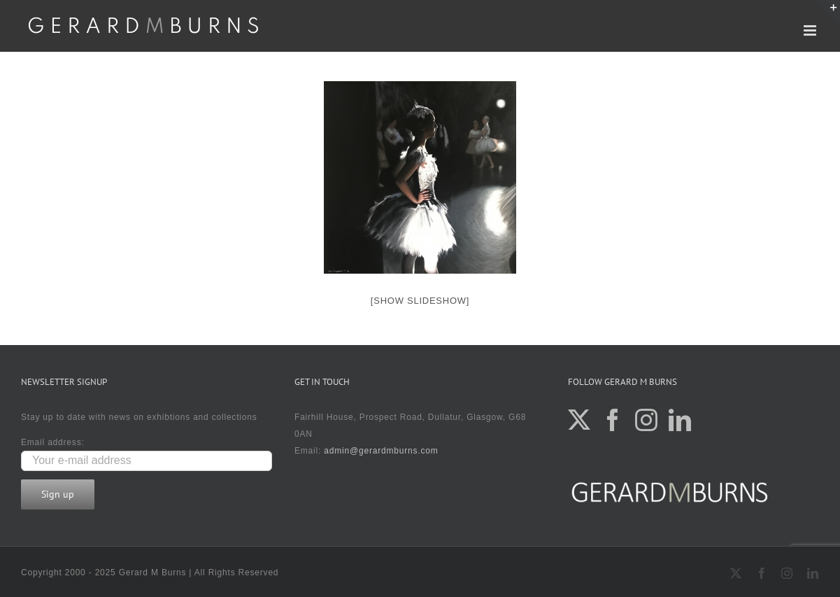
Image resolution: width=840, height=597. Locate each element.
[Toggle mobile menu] (811, 30)
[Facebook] (613, 420)
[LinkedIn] (680, 420)
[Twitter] (579, 420)
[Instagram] (646, 420)
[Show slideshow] (420, 300)
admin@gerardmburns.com (381, 451)
